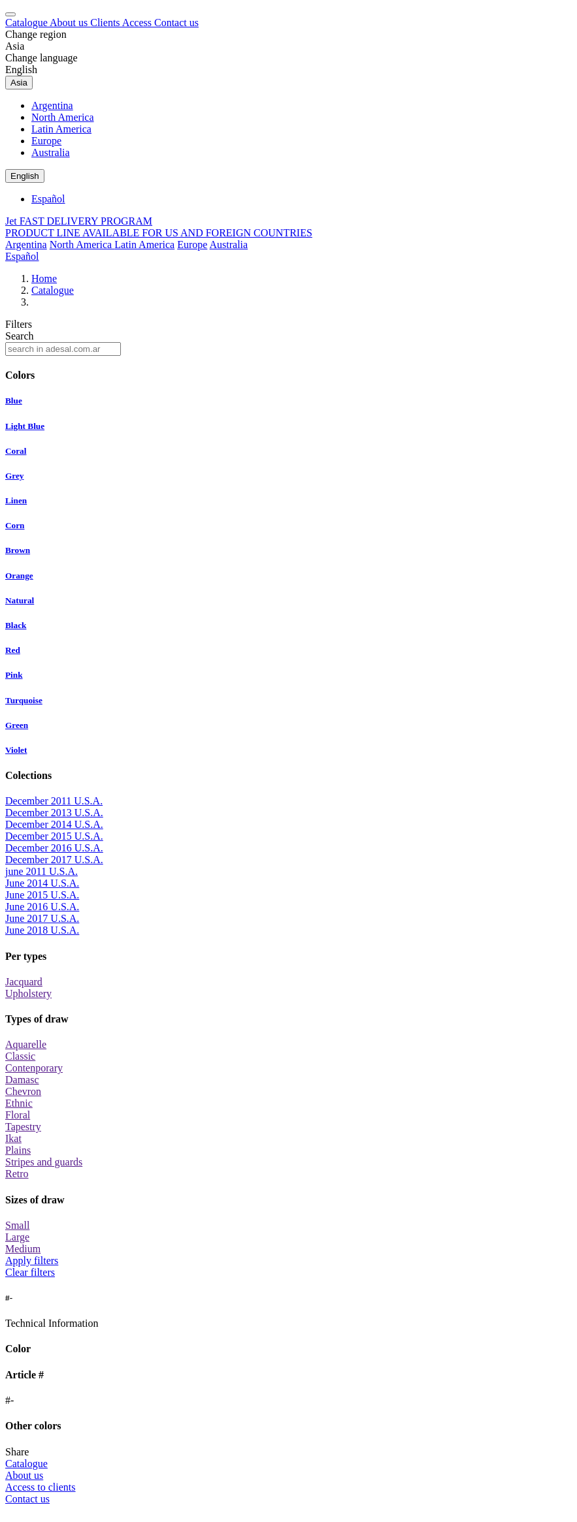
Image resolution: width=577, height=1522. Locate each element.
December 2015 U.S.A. (54, 836)
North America (62, 117)
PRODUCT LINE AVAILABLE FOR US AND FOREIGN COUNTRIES (158, 232)
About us (70, 22)
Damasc (22, 1079)
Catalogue (27, 22)
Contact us (176, 22)
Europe (46, 140)
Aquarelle (25, 1044)
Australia (50, 152)
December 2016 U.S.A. (54, 847)
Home (44, 278)
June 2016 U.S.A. (42, 906)
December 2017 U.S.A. (54, 859)
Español (48, 198)
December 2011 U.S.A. (54, 800)
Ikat (13, 1138)
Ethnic (19, 1103)
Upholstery (28, 993)
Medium (23, 1248)
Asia (14, 46)
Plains (18, 1150)
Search (19, 335)
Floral (17, 1114)
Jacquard (23, 981)
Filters (18, 324)
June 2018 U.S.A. (42, 930)
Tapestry (23, 1126)
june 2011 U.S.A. (41, 871)
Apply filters (31, 1260)
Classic (20, 1056)
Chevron (23, 1091)
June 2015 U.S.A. (42, 894)
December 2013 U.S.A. (54, 812)
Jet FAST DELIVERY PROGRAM (78, 221)
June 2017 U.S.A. (42, 918)
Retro (17, 1173)
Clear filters (30, 1272)
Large (17, 1237)
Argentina (52, 105)
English (21, 69)
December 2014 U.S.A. (54, 824)
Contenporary (34, 1067)
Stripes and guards (43, 1161)
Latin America (61, 129)
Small (17, 1225)
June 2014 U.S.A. (42, 883)
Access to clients (40, 1487)
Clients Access (122, 22)
